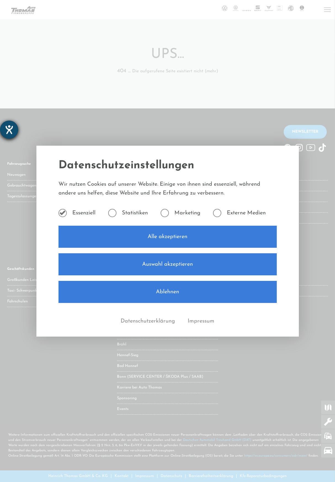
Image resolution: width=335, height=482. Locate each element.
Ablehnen (167, 292)
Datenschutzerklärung (149, 321)
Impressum (201, 321)
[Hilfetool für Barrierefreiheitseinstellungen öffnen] (9, 130)
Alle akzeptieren (167, 236)
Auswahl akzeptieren (167, 264)
